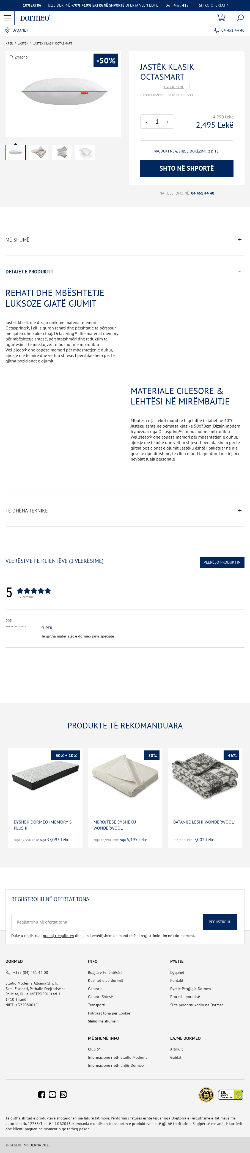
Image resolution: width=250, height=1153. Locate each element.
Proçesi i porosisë (185, 996)
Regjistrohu (220, 921)
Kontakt (176, 980)
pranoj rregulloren (58, 935)
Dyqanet (20, 30)
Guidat (176, 1057)
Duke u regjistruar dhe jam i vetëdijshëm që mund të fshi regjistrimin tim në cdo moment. (103, 935)
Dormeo (14, 961)
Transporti (96, 1004)
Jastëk (23, 43)
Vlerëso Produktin (222, 562)
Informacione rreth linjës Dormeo (116, 1065)
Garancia (95, 988)
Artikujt (176, 1049)
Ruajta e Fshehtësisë (105, 972)
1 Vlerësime (174, 87)
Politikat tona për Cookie (109, 1013)
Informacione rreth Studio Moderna (117, 1057)
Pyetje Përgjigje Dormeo (190, 988)
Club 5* (94, 1049)
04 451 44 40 (232, 30)
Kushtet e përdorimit (105, 980)
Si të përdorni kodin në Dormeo (197, 1004)
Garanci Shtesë (100, 996)
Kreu (9, 43)
